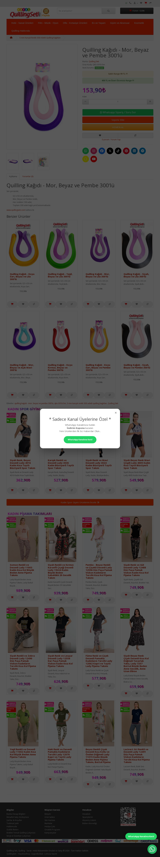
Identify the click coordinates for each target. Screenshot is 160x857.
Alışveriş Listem (89, 820)
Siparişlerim (87, 817)
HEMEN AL (118, 127)
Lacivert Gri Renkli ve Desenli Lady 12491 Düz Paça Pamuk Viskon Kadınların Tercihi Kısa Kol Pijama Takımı (137, 756)
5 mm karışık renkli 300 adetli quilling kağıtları (87, 403)
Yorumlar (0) (27, 176)
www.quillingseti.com (16, 210)
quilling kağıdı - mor (23, 403)
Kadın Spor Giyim (24, 409)
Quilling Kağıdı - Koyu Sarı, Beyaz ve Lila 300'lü (22, 276)
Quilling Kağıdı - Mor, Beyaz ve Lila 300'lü (98, 275)
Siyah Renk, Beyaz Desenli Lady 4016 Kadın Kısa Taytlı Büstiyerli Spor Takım (22, 464)
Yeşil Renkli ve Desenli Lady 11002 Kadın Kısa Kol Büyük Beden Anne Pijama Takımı (23, 753)
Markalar (48, 823)
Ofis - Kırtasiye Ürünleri (75, 23)
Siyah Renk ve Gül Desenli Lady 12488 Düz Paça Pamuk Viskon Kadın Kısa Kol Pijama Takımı (136, 570)
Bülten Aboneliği (89, 823)
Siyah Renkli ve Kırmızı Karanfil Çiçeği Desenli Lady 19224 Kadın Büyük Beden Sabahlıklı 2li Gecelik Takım (61, 571)
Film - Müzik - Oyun (48, 23)
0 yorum (105, 139)
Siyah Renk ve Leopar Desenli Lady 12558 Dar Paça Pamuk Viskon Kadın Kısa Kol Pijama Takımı (60, 661)
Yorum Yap (116, 139)
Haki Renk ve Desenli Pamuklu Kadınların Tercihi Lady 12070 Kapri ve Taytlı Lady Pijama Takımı (60, 754)
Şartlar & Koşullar (14, 820)
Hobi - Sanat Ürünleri (22, 23)
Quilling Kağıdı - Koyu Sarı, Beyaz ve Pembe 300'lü (98, 367)
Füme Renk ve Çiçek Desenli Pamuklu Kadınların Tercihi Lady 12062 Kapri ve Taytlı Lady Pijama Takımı (99, 661)
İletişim (48, 814)
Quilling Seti (94, 61)
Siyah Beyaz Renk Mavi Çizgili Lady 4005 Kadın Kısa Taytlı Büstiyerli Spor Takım (137, 464)
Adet (84, 96)
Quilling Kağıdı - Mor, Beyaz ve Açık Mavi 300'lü (22, 367)
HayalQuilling (24, 853)
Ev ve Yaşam (98, 23)
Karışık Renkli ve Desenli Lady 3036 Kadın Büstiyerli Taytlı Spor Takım (61, 464)
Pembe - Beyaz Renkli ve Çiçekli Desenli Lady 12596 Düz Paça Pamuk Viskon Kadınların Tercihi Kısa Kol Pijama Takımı (99, 571)
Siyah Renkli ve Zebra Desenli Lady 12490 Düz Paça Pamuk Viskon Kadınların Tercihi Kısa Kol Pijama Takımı (23, 662)
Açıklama (13, 176)
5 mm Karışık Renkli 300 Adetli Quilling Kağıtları (40, 37)
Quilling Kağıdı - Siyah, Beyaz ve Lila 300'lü (136, 275)
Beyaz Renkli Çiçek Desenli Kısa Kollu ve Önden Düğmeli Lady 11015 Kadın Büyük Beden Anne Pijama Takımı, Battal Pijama (98, 756)
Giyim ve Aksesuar (120, 23)
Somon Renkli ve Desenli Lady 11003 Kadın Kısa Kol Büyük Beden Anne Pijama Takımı (22, 570)
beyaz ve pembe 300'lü (43, 403)
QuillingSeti (11, 853)
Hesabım (86, 814)
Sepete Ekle (118, 119)
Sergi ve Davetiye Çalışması (18, 836)
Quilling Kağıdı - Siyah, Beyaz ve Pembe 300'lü (137, 366)
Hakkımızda (12, 826)
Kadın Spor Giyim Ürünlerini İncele (80, 502)
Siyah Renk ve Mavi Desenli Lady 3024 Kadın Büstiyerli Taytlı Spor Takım (99, 464)
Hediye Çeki (50, 826)
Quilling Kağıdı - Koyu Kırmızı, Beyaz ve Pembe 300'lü (60, 367)
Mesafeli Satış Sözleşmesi (18, 817)
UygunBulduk (37, 853)
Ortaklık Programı (52, 829)
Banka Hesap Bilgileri (16, 814)
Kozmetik (139, 23)
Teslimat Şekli (13, 823)
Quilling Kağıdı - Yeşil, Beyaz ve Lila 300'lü (60, 275)
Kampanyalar (50, 832)
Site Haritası (50, 820)
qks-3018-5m (60, 403)
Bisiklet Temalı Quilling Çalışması (21, 832)
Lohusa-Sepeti (51, 853)
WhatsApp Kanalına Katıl (141, 836)
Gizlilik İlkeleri (12, 829)
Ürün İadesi (50, 817)
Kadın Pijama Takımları (30, 513)
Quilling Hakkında (20, 30)
